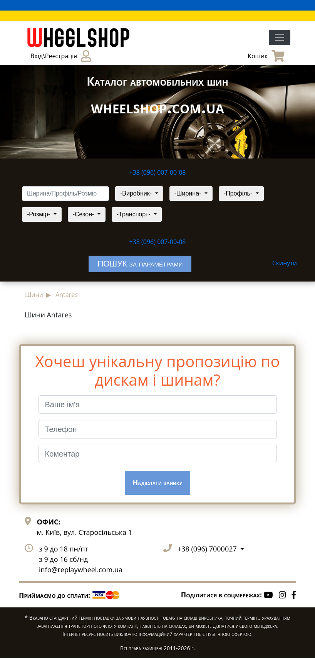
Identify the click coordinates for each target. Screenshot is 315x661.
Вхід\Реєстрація (60, 56)
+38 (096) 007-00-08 (157, 172)
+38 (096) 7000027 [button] (208, 551)
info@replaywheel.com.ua (80, 572)
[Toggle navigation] (279, 37)
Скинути (284, 263)
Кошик (266, 56)
